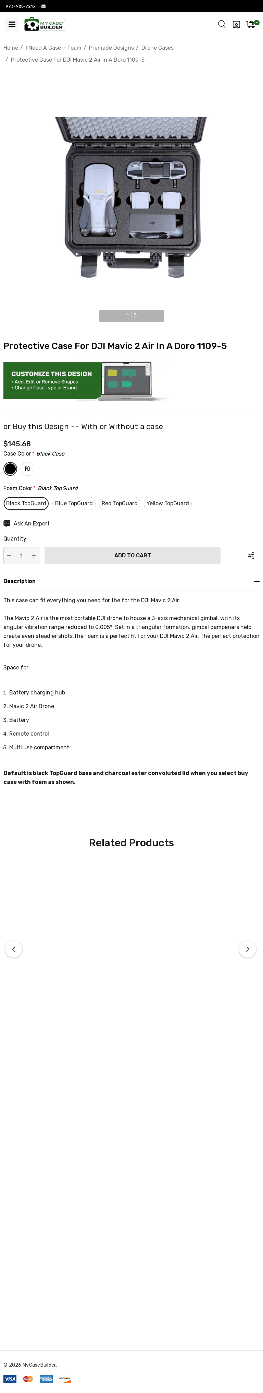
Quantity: (15, 538)
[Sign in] (236, 24)
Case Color (33, 454)
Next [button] (169, 313)
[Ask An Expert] (26, 524)
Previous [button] (93, 313)
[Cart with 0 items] (250, 24)
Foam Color (40, 488)
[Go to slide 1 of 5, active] (131, 316)
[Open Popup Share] (251, 555)
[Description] (131, 581)
